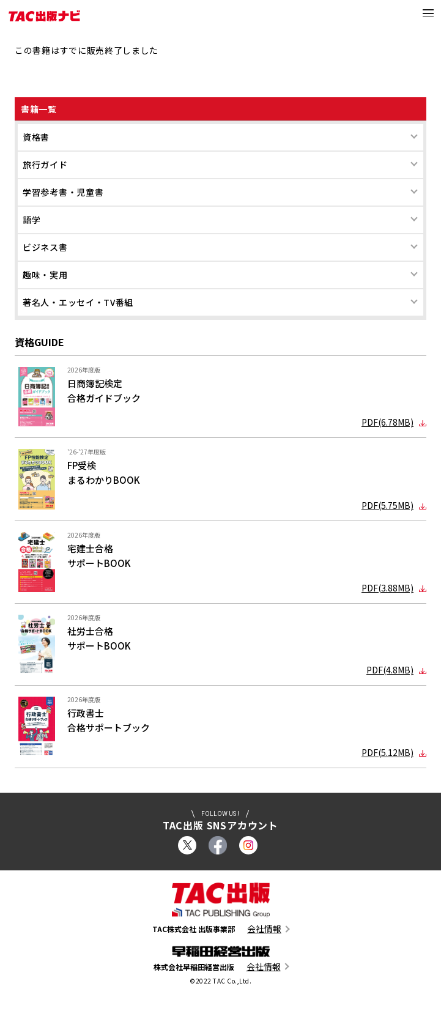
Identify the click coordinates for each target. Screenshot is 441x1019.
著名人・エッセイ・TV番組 (78, 302)
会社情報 (264, 929)
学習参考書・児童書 (63, 192)
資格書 (36, 137)
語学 (31, 219)
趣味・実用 (45, 275)
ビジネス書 (45, 247)
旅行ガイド (45, 164)
